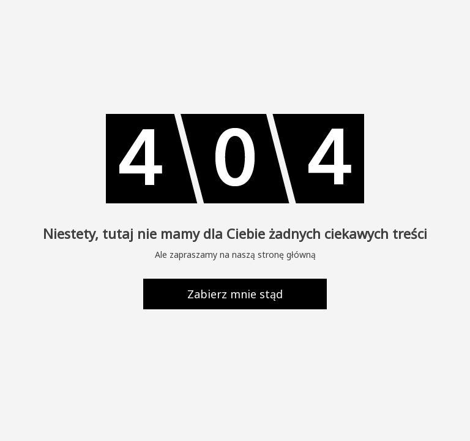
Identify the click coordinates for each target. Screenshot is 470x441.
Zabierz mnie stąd (235, 294)
